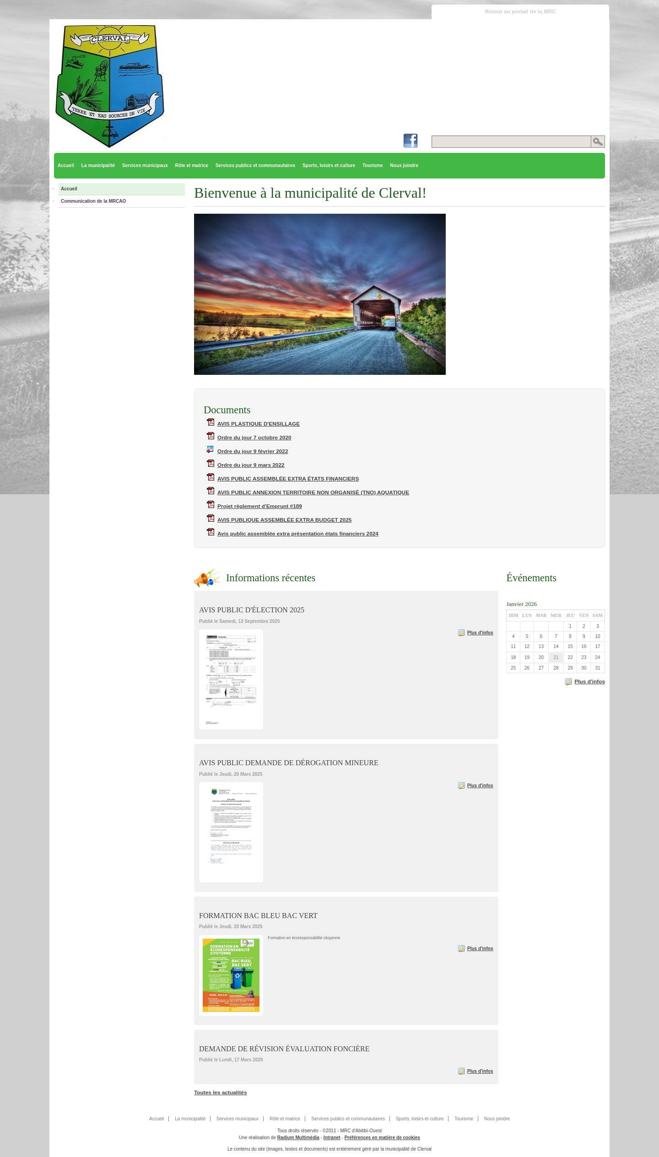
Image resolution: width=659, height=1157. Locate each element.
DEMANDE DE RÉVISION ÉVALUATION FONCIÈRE (284, 1049)
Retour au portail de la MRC (520, 11)
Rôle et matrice (191, 165)
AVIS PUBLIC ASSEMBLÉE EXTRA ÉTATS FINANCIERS (288, 479)
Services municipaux (145, 165)
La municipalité (98, 165)
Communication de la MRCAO (93, 201)
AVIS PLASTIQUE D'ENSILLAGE (258, 424)
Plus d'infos (480, 632)
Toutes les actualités (220, 1092)
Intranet (332, 1137)
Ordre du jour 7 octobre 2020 (254, 437)
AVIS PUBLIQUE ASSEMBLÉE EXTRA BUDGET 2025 (284, 520)
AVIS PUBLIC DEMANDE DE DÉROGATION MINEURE (288, 763)
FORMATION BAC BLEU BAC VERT (258, 915)
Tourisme (372, 165)
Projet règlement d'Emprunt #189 (259, 506)
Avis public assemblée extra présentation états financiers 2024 (297, 533)
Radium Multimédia (298, 1137)
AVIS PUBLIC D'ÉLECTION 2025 (251, 610)
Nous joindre (404, 165)
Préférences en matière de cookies (382, 1137)
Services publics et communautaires (255, 165)
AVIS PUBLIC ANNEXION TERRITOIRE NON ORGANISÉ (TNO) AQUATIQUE (313, 492)
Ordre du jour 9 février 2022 (252, 451)
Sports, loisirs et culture (328, 165)
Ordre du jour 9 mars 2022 (251, 465)
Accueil (66, 165)
